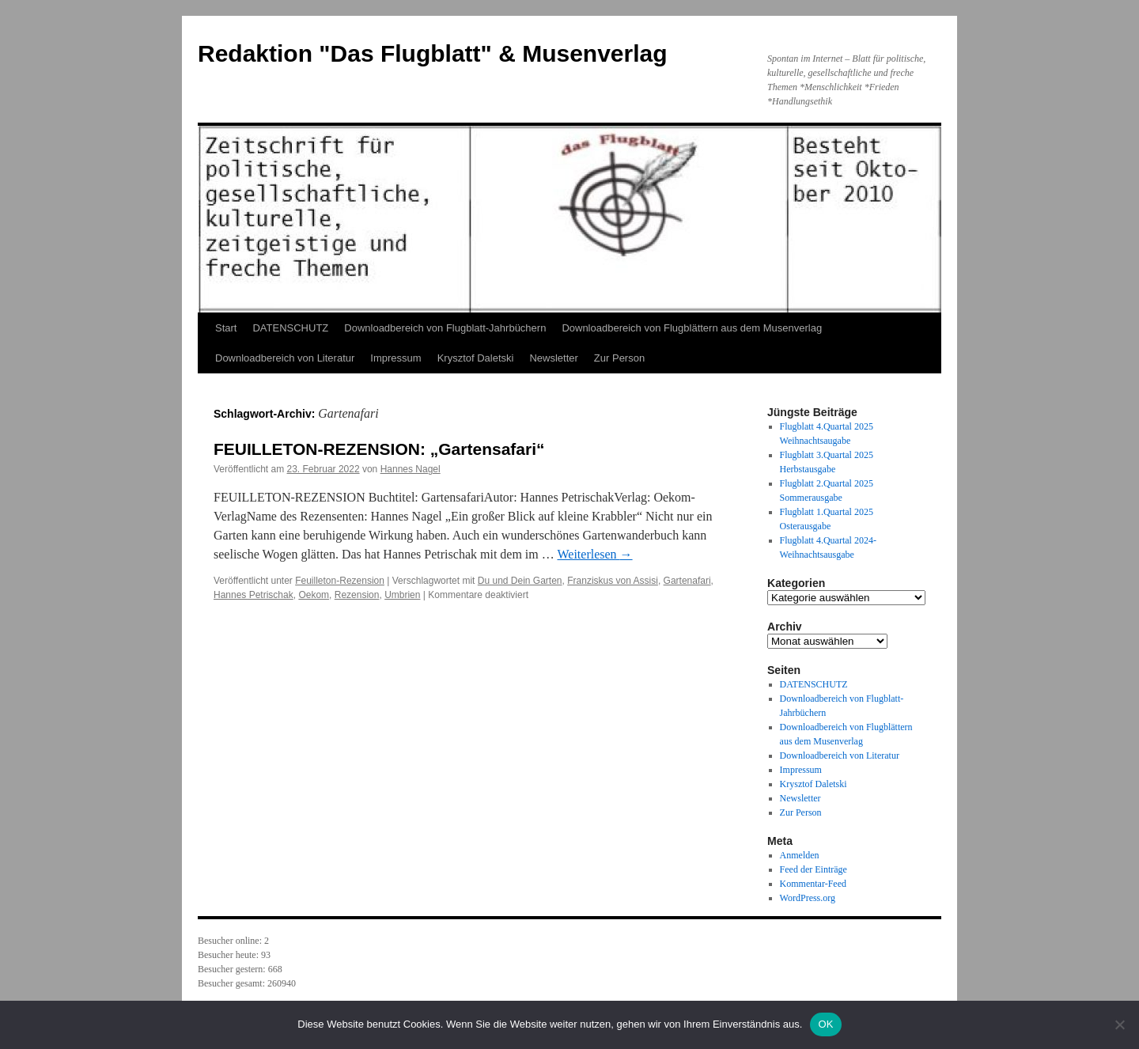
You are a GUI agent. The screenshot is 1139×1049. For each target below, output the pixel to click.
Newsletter (553, 358)
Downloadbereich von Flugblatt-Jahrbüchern (445, 328)
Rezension (357, 594)
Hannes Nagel (410, 469)
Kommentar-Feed (813, 883)
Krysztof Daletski (475, 358)
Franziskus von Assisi (612, 580)
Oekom (313, 594)
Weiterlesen (594, 554)
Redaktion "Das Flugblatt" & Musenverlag (433, 53)
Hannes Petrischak (253, 594)
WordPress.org (807, 897)
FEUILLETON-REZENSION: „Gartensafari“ (379, 449)
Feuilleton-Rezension (339, 580)
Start (226, 328)
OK (825, 1024)
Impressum (395, 358)
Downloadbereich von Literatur (284, 358)
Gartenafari (687, 580)
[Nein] (1119, 1024)
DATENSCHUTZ (290, 328)
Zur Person (619, 358)
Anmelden (799, 855)
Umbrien (402, 594)
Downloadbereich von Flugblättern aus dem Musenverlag (692, 328)
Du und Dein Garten (520, 580)
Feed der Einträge (813, 869)
